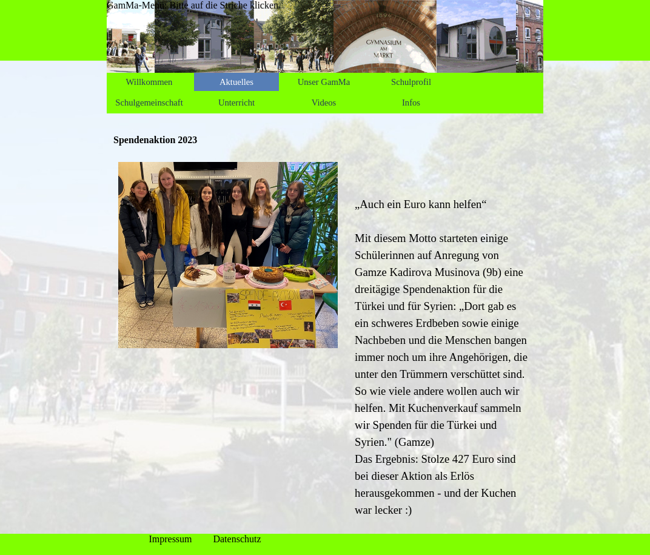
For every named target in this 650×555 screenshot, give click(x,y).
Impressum (170, 539)
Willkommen (149, 82)
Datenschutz (237, 539)
